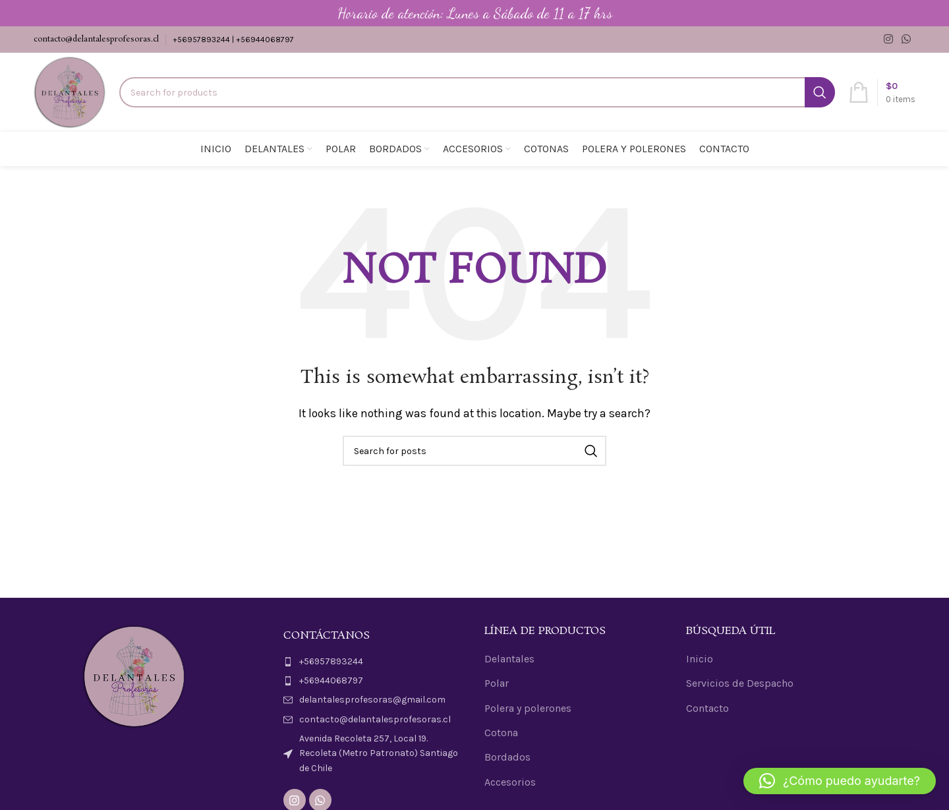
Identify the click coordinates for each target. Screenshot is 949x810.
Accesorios (510, 782)
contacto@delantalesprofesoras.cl (96, 39)
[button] (839, 781)
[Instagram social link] (888, 39)
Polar (496, 683)
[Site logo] (70, 91)
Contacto (707, 708)
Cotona (501, 732)
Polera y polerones (527, 708)
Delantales (509, 658)
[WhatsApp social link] (906, 39)
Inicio (699, 658)
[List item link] (374, 661)
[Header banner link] (474, 13)
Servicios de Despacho (739, 683)
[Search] (477, 92)
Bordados (507, 757)
